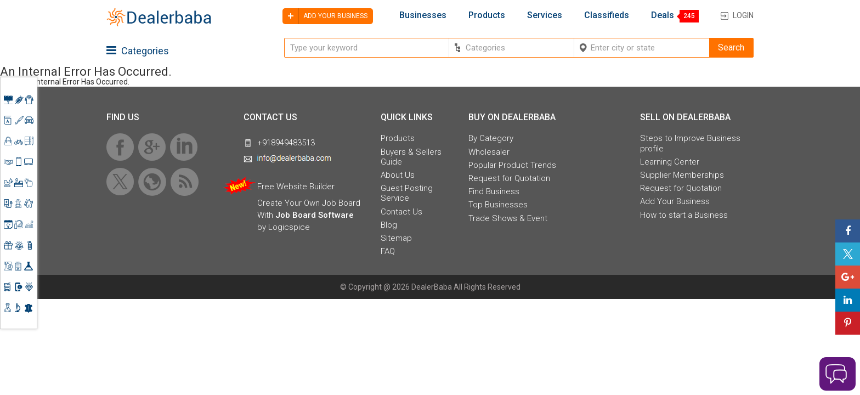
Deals (662, 15)
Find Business (493, 191)
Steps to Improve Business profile (690, 143)
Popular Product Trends (512, 165)
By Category (490, 138)
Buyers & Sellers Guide (411, 157)
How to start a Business (684, 215)
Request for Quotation (509, 178)
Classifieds (606, 15)
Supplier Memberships (682, 175)
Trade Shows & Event (507, 218)
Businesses (422, 15)
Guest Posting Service (407, 193)
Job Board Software (314, 215)
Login (743, 15)
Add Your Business (675, 201)
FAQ (388, 251)
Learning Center (669, 162)
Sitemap (396, 238)
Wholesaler (489, 152)
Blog (389, 225)
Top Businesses (498, 205)
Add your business (324, 16)
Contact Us (401, 212)
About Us (398, 175)
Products (486, 15)
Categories (137, 51)
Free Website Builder (296, 186)
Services (544, 15)
